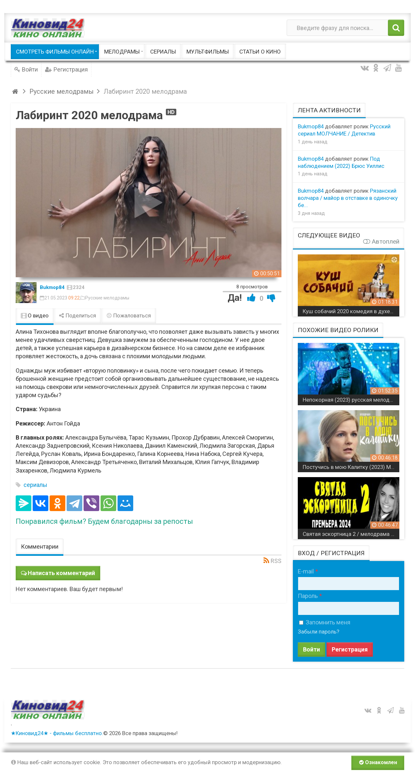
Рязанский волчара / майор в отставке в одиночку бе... (348, 197)
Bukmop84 (52, 287)
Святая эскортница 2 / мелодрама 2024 (351, 534)
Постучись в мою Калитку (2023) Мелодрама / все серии (351, 467)
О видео (35, 315)
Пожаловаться (128, 315)
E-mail (306, 571)
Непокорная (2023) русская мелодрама (351, 399)
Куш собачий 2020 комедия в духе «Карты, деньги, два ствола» (351, 311)
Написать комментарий (61, 573)
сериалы (35, 484)
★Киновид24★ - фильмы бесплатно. (57, 733)
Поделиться (77, 315)
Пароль (308, 595)
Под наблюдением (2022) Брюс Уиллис (341, 162)
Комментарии (39, 546)
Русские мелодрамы (107, 297)
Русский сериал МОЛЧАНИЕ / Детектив (344, 130)
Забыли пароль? (318, 631)
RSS (276, 560)
